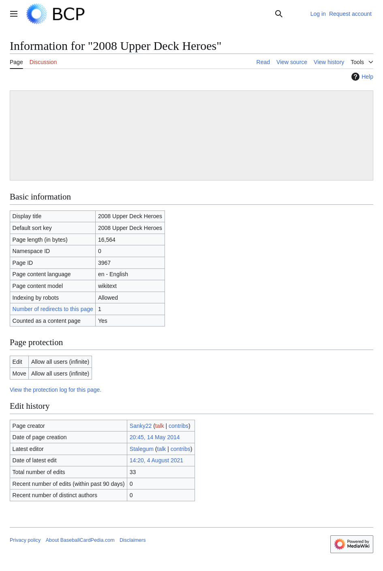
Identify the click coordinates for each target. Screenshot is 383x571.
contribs (178, 426)
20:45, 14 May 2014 (155, 437)
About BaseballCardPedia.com (80, 540)
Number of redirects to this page (53, 309)
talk (159, 426)
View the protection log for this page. (55, 389)
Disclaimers (132, 540)
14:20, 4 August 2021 (156, 460)
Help (361, 77)
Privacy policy (25, 540)
